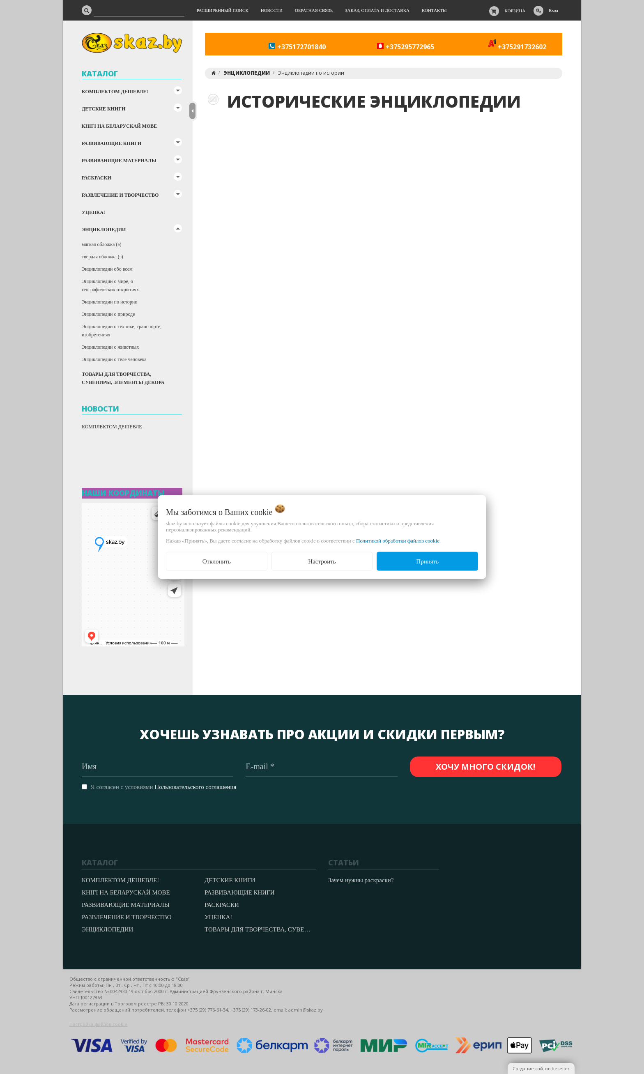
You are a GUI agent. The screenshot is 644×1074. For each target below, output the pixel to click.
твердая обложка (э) (102, 257)
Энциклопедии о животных (110, 347)
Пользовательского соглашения (195, 787)
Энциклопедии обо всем (107, 269)
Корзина (515, 10)
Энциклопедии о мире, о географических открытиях (110, 285)
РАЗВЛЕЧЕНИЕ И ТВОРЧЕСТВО (120, 195)
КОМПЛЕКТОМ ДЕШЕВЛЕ (112, 427)
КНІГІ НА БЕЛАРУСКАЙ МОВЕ (119, 126)
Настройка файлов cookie (98, 1024)
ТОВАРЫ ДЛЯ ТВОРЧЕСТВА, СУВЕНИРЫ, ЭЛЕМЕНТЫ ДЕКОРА (123, 378)
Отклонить (216, 561)
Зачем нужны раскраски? (360, 880)
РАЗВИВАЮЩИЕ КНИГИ (111, 143)
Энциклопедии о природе (108, 314)
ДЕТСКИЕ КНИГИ (103, 109)
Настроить (322, 561)
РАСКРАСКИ (96, 178)
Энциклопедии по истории (110, 302)
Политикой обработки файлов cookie (397, 540)
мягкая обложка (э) (101, 244)
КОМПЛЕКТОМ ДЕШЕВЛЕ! (115, 91)
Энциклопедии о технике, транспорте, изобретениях (121, 331)
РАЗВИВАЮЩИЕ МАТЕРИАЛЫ (119, 160)
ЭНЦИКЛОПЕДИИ (104, 229)
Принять (427, 561)
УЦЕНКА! (93, 212)
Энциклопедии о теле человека (114, 359)
